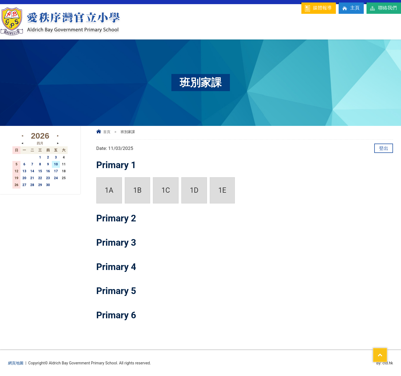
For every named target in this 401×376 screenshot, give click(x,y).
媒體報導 (318, 8)
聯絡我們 (383, 8)
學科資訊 (322, 29)
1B (137, 190)
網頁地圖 (15, 363)
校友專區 (385, 31)
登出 (383, 148)
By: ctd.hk (384, 363)
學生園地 (289, 29)
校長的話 (186, 31)
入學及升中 (354, 29)
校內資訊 (222, 29)
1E (222, 190)
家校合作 (256, 29)
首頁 (106, 132)
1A (109, 190)
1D (194, 190)
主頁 (350, 8)
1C (165, 190)
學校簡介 (156, 29)
